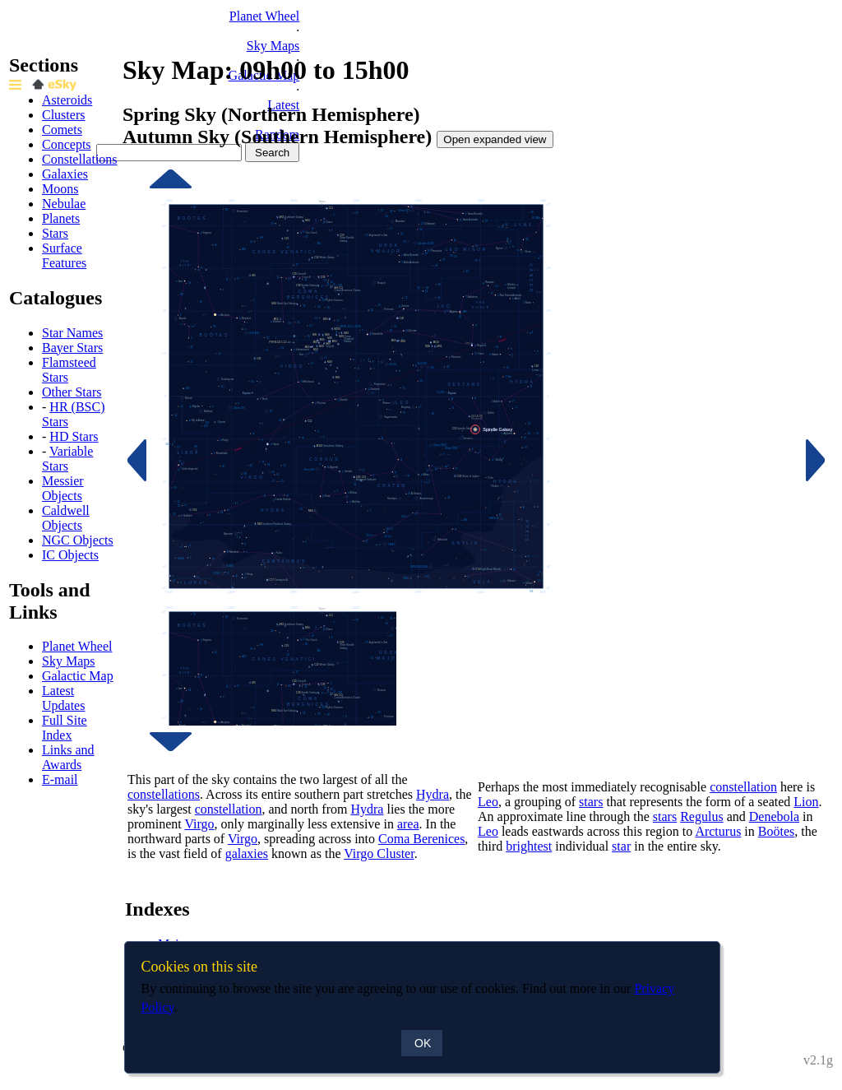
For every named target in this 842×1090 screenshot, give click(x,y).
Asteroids (67, 100)
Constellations (80, 159)
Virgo (199, 824)
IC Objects (70, 555)
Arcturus (718, 831)
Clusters (63, 115)
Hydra (432, 794)
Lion (805, 802)
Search (272, 152)
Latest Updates (63, 698)
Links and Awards (68, 757)
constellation (228, 809)
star (621, 846)
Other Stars (71, 392)
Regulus (701, 816)
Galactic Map (77, 676)
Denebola (774, 816)
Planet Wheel (264, 16)
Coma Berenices (421, 839)
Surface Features (64, 255)
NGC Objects (77, 540)
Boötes (776, 831)
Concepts (66, 144)
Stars (55, 233)
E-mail (60, 779)
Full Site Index (64, 727)
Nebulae (64, 204)
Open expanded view (494, 139)
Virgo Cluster (379, 853)
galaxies (246, 853)
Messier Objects (63, 488)
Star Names (72, 333)
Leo (488, 802)
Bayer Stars (72, 348)
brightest (529, 846)
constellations (163, 794)
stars (591, 802)
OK (422, 1043)
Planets (61, 218)
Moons (60, 189)
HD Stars (73, 436)
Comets (62, 130)
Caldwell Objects (66, 517)
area (408, 824)
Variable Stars (67, 458)
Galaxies (65, 174)
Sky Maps (273, 46)
